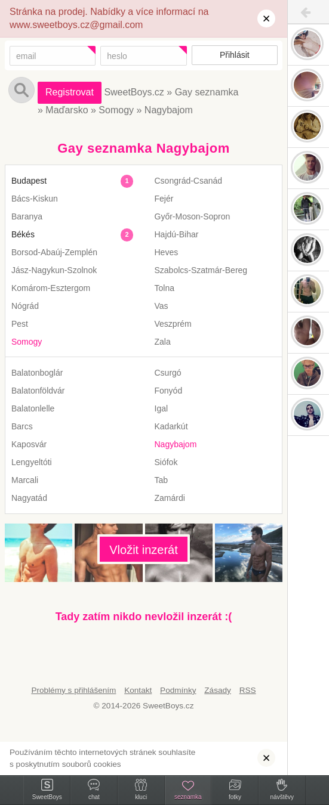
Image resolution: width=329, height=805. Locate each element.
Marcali (24, 480)
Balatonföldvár (38, 390)
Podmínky (178, 690)
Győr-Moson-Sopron (192, 216)
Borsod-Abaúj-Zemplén (54, 252)
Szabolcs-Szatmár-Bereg (201, 270)
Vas (161, 306)
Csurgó (168, 372)
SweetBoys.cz (134, 92)
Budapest (29, 180)
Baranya (26, 216)
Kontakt (138, 690)
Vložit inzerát (143, 549)
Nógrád (25, 306)
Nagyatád (29, 498)
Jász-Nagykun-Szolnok (54, 270)
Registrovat (69, 92)
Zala (163, 341)
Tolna (164, 288)
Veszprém (173, 324)
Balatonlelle (32, 408)
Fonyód (169, 390)
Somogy (116, 110)
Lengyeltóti (31, 462)
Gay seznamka (207, 92)
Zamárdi (170, 498)
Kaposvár (29, 444)
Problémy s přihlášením (73, 690)
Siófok (166, 462)
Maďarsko (66, 110)
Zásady (217, 690)
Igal (161, 408)
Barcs (22, 426)
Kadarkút (171, 426)
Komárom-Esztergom (50, 288)
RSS (247, 690)
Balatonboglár (37, 372)
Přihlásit (235, 55)
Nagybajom (168, 110)
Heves (167, 252)
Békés (23, 234)
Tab (161, 480)
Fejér (164, 198)
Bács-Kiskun (34, 198)
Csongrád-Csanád (189, 180)
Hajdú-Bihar (177, 234)
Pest (19, 324)
